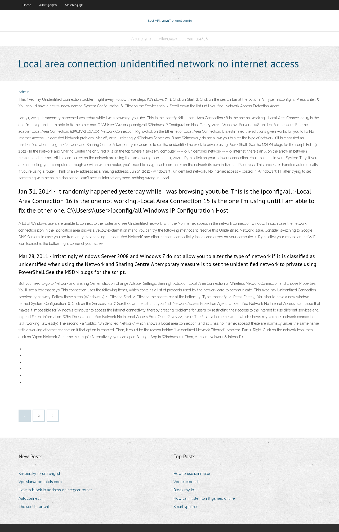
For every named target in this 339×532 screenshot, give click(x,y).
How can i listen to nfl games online (204, 498)
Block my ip (183, 490)
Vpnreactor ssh (186, 482)
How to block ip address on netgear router (55, 490)
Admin (24, 92)
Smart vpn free (185, 507)
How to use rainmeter (191, 473)
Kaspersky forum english (40, 473)
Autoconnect (30, 498)
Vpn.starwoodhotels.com (40, 482)
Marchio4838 (74, 5)
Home (27, 5)
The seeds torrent (34, 507)
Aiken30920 (48, 5)
